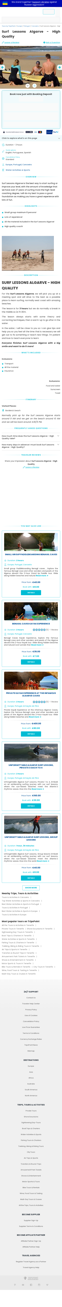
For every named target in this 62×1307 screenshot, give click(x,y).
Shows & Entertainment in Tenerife (18, 960)
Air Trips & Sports (31, 1158)
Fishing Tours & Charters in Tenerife (18, 942)
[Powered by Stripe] (22, 132)
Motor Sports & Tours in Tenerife (17, 963)
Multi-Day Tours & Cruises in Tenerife (19, 974)
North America (31, 1095)
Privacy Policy (31, 1009)
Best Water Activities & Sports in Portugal (20, 904)
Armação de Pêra (31, 706)
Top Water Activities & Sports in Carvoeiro (21, 900)
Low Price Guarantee (31, 1027)
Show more (31, 887)
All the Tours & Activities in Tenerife (18, 925)
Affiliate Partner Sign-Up (31, 1241)
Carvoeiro (35, 26)
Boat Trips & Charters (31, 1128)
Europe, (9, 164)
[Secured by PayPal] (52, 132)
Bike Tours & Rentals (31, 1187)
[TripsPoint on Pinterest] (15, 1285)
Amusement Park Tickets (31, 1170)
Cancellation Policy (31, 1021)
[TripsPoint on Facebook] (31, 1285)
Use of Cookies (31, 1015)
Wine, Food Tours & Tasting (31, 1193)
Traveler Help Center (31, 1003)
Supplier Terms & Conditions (31, 1226)
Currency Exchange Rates (31, 1039)
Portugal (27, 26)
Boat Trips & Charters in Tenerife (17, 935)
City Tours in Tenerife (43, 967)
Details (31, 593)
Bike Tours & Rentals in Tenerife (16, 967)
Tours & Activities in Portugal (15, 907)
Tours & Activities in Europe (14, 914)
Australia (31, 1084)
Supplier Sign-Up (31, 1220)
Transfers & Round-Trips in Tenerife (18, 953)
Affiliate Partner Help (31, 1247)
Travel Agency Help (31, 1267)
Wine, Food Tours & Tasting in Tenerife (19, 970)
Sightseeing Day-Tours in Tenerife (17, 932)
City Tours (31, 1152)
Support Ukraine (40, 2)
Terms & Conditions (31, 1033)
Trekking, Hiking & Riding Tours (31, 1146)
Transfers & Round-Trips (31, 1164)
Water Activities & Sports (18, 170)
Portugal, (17, 164)
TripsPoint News (31, 1045)
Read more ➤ (42, 575)
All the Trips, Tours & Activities (31, 1205)
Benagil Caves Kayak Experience (31, 623)
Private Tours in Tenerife (13, 928)
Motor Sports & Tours (31, 1181)
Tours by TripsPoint (8, 26)
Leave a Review (10, 42)
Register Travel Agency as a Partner (31, 1261)
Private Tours (31, 1111)
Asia (31, 1072)
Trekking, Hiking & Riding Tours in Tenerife (21, 946)
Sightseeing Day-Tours (31, 1122)
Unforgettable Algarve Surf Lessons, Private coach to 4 (31, 766)
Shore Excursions (31, 1116)
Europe (19, 26)
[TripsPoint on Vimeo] (47, 1285)
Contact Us (31, 997)
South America (31, 1089)
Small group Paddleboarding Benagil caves (31, 554)
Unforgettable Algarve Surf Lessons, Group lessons (31, 838)
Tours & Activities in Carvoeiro (16, 897)
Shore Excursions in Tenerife (40, 928)
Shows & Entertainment (31, 1176)
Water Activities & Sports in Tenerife (18, 939)
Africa (31, 1078)
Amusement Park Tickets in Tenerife (18, 956)
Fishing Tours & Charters (31, 1140)
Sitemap (31, 1051)
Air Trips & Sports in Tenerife (15, 949)
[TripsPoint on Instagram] (39, 1285)
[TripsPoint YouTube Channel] (23, 1285)
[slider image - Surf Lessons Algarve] (31, 67)
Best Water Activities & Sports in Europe (20, 911)
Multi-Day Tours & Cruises (31, 1199)
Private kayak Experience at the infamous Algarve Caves (31, 694)
